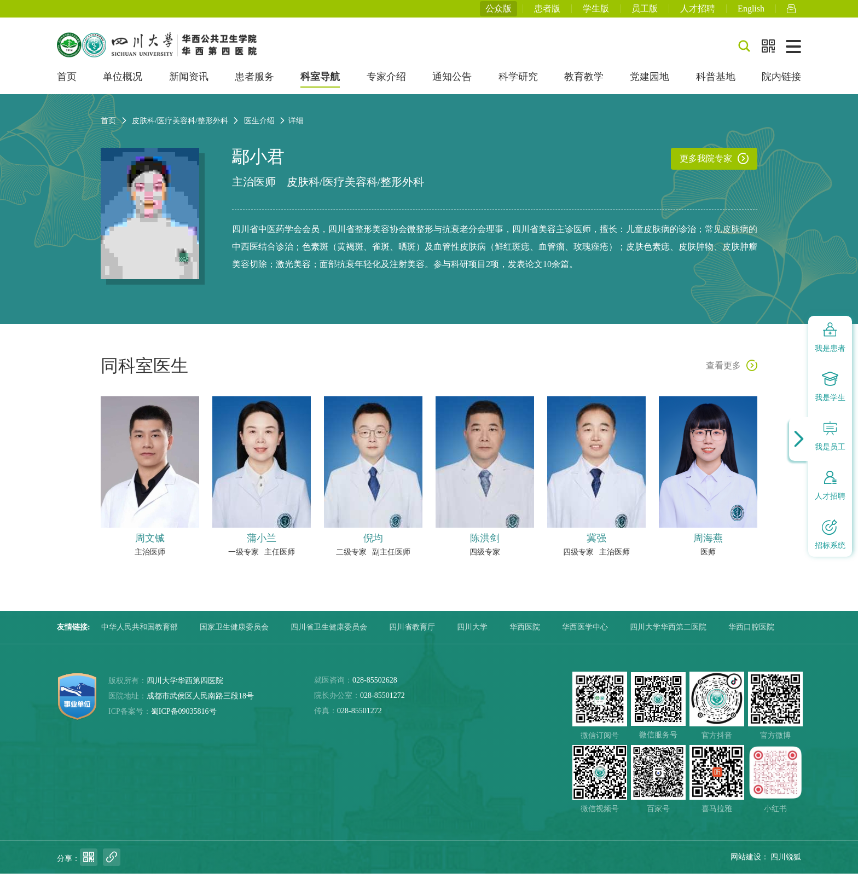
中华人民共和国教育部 (139, 631)
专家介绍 (386, 81)
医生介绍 (259, 125)
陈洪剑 (485, 542)
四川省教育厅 (412, 631)
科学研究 (518, 81)
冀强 (596, 542)
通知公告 (452, 81)
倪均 (373, 542)
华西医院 (524, 631)
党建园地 (649, 81)
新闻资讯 (188, 81)
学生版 (596, 10)
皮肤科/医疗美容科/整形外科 (355, 186)
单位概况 (122, 81)
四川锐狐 (785, 861)
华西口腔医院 (751, 631)
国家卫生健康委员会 (234, 631)
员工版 (644, 10)
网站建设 (746, 861)
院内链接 (781, 81)
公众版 (498, 10)
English (751, 10)
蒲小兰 (261, 542)
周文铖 (150, 542)
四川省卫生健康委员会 (329, 631)
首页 (67, 81)
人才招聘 (697, 10)
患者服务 (254, 81)
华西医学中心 (585, 631)
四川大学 (472, 631)
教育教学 (584, 81)
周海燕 (708, 542)
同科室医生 (144, 370)
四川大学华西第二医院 (668, 631)
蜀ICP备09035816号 (184, 716)
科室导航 (320, 81)
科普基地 (715, 81)
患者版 (547, 10)
